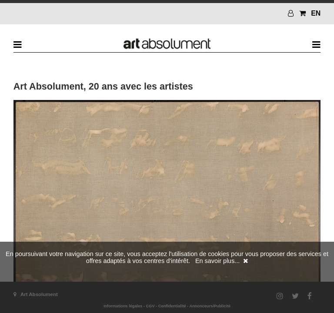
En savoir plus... (217, 260)
